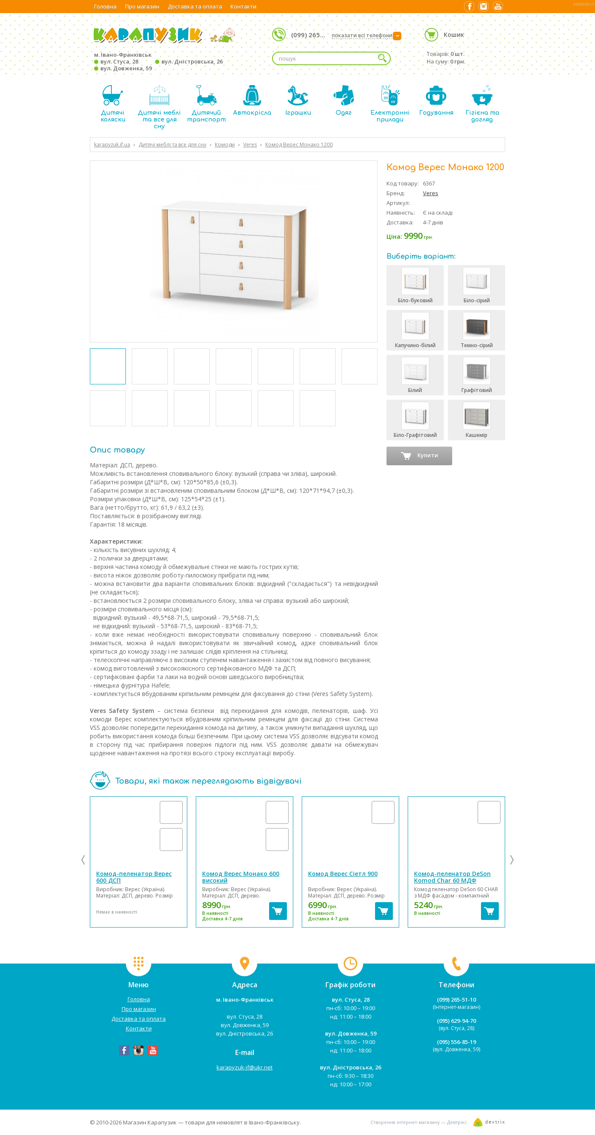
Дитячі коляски (112, 104)
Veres (430, 193)
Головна (105, 6)
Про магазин (142, 6)
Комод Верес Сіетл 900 (343, 874)
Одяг (344, 100)
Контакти (243, 6)
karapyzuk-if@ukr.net (244, 1067)
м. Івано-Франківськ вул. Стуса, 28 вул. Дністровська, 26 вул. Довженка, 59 (158, 61)
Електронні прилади (390, 104)
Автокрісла (252, 100)
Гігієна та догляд (482, 104)
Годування (436, 100)
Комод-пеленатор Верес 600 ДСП (134, 877)
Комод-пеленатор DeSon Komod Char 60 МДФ (452, 877)
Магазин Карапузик (150, 1122)
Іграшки (298, 100)
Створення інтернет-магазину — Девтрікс (418, 1122)
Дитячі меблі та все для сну (159, 107)
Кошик (454, 34)
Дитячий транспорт (206, 104)
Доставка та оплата (195, 6)
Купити (419, 456)
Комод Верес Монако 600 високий (240, 877)
